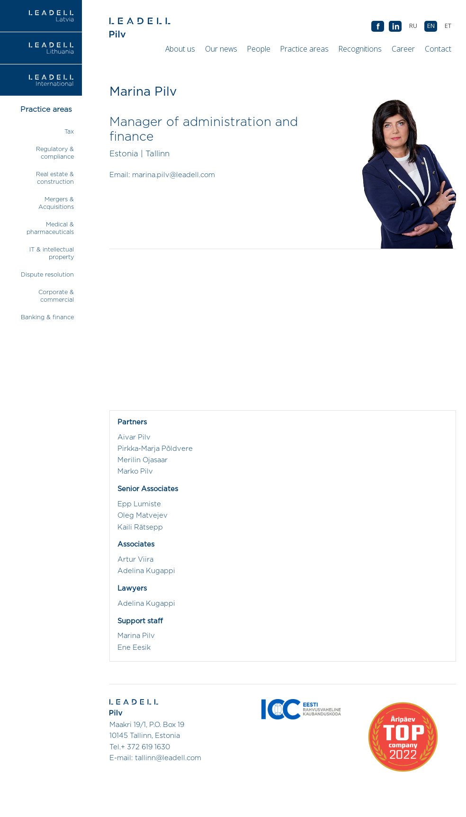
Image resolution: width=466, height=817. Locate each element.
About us (180, 49)
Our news (221, 49)
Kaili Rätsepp (140, 527)
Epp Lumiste (139, 504)
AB (395, 27)
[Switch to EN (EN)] (430, 26)
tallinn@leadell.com (168, 758)
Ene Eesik (134, 647)
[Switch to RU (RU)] (413, 26)
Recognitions (360, 49)
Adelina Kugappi (146, 571)
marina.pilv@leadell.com (173, 175)
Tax (69, 132)
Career (403, 49)
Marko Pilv (135, 471)
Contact (438, 49)
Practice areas (304, 49)
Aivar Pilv (134, 437)
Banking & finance (47, 317)
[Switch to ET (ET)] (448, 26)
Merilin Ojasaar (142, 460)
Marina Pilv (136, 635)
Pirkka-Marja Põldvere (155, 448)
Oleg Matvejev (142, 515)
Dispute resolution (47, 275)
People (258, 49)
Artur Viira (135, 559)
